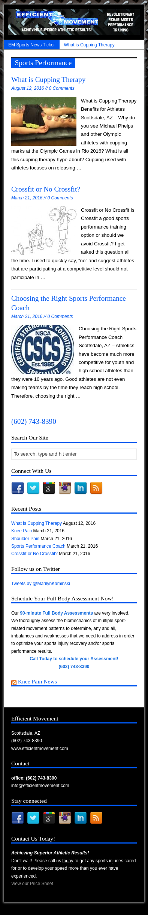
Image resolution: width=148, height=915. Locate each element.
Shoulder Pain (25, 538)
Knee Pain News (37, 681)
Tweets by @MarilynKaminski (40, 583)
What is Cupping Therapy (89, 45)
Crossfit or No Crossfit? (45, 189)
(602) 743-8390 (33, 421)
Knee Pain (21, 530)
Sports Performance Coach (38, 546)
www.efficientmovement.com (39, 748)
